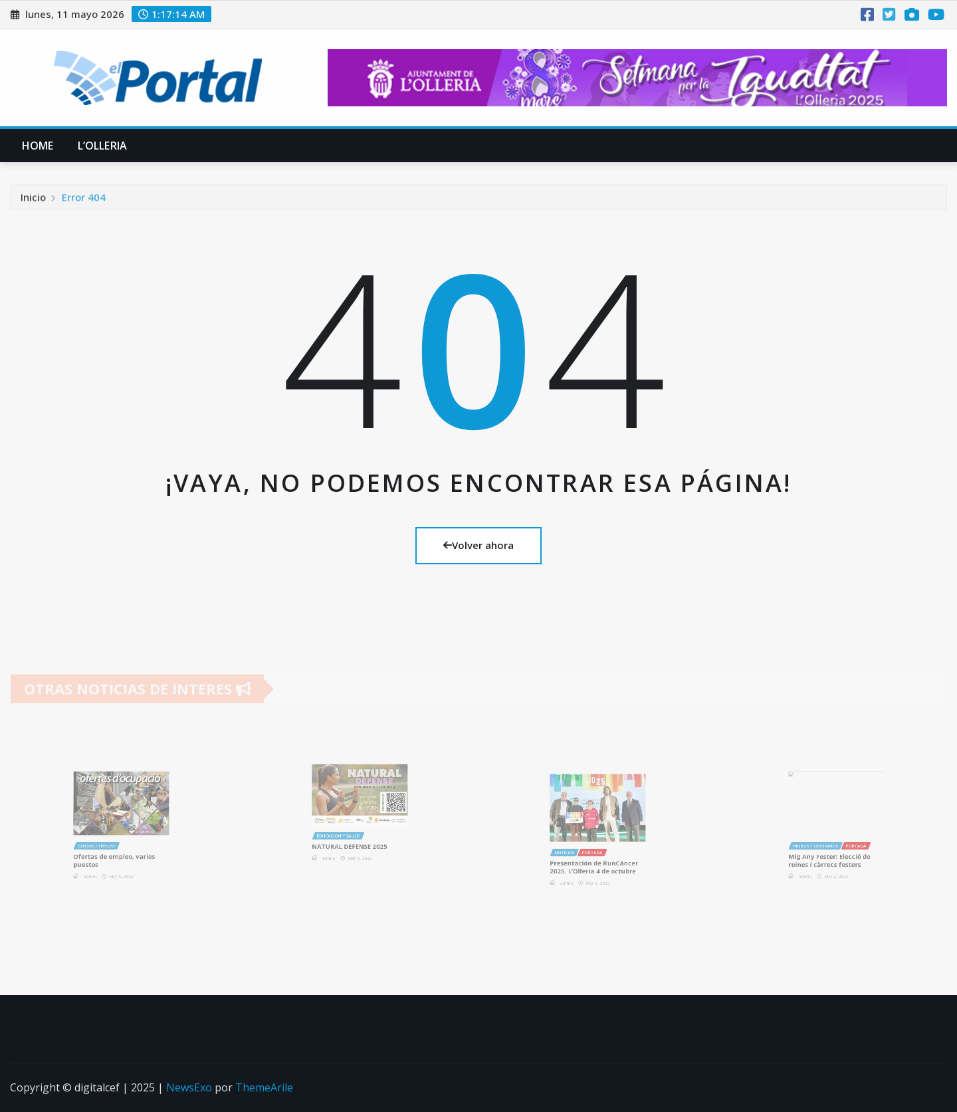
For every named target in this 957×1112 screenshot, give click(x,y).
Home (38, 145)
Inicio (33, 199)
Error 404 (84, 199)
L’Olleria (102, 145)
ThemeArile (264, 1087)
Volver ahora (478, 545)
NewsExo (189, 1087)
